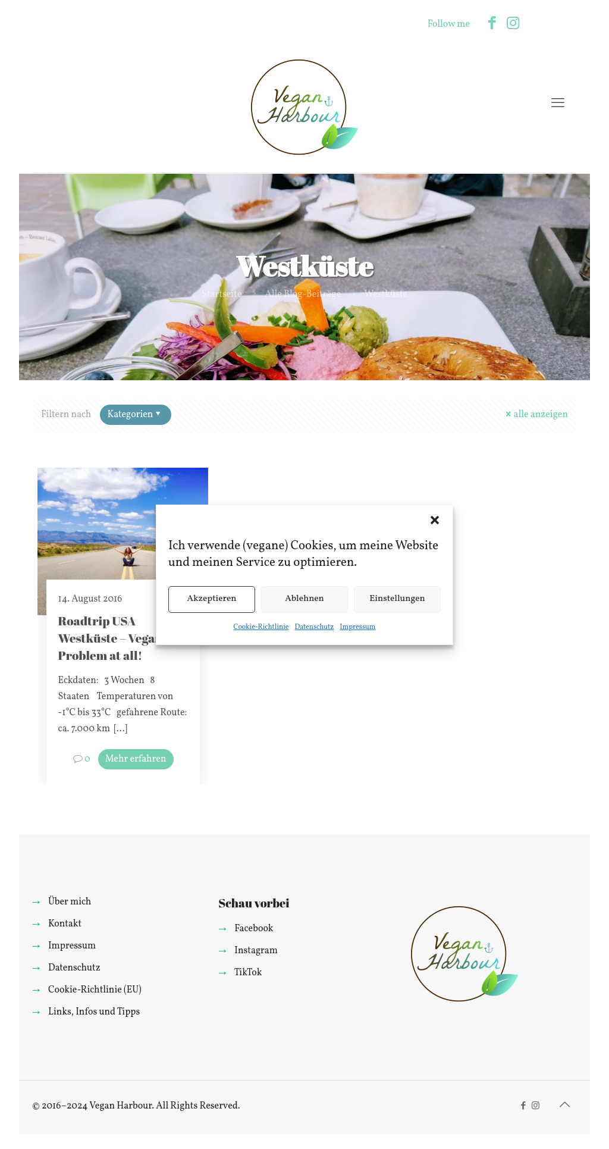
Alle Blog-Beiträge (303, 294)
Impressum (357, 627)
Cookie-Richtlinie (261, 627)
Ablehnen (304, 599)
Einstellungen (397, 599)
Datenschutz (314, 627)
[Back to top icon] (564, 1105)
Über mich (69, 902)
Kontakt (64, 924)
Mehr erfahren (136, 759)
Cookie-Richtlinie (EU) (95, 990)
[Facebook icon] (492, 24)
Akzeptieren (211, 599)
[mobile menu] (558, 104)
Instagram (256, 950)
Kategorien (134, 414)
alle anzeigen (536, 414)
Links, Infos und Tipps (94, 1012)
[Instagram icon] (513, 24)
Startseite (221, 294)
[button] (435, 520)
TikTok (248, 972)
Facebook (253, 928)
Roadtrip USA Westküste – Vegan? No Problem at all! (122, 637)
